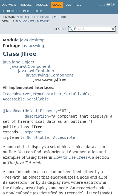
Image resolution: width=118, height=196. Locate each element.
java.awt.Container (36, 71)
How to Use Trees (70, 157)
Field (34, 17)
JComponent (31, 132)
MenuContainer (47, 94)
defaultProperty (41, 111)
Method (60, 17)
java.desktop (32, 40)
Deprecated (11, 11)
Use (68, 4)
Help (38, 11)
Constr (45, 17)
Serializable (77, 94)
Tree (77, 4)
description (37, 116)
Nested (22, 17)
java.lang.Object (18, 62)
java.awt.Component (30, 66)
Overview (9, 4)
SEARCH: (60, 28)
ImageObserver (17, 94)
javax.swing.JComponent (49, 75)
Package (41, 4)
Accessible (14, 99)
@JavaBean (12, 111)
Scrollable (38, 99)
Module (25, 4)
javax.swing (33, 46)
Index (27, 11)
